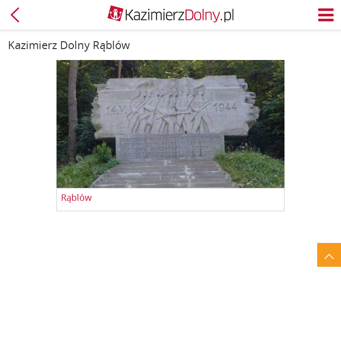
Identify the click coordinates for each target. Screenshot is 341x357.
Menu (326, 15)
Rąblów (76, 197)
